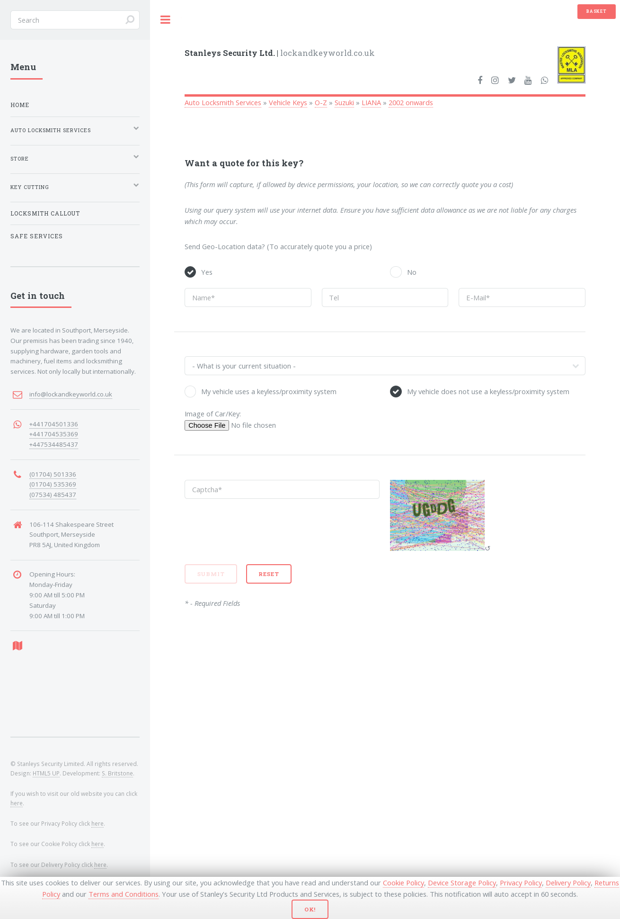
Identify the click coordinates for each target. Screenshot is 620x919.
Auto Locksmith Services (223, 102)
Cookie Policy (403, 882)
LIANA (371, 102)
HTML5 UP (46, 773)
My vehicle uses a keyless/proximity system (269, 391)
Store (19, 158)
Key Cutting (29, 187)
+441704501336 (53, 424)
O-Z (321, 102)
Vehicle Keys (288, 102)
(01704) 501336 (52, 474)
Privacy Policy (521, 882)
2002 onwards (411, 102)
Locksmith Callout (45, 213)
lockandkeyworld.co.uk (280, 53)
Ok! (310, 909)
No (411, 272)
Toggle (165, 19)
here (16, 803)
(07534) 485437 (52, 494)
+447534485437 (53, 444)
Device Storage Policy (462, 882)
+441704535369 (53, 434)
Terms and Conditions (124, 894)
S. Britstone (117, 773)
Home (19, 104)
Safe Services (36, 236)
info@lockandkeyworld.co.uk (70, 394)
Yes (207, 272)
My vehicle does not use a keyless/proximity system (488, 391)
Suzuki (344, 102)
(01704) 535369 (52, 484)
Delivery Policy (568, 882)
